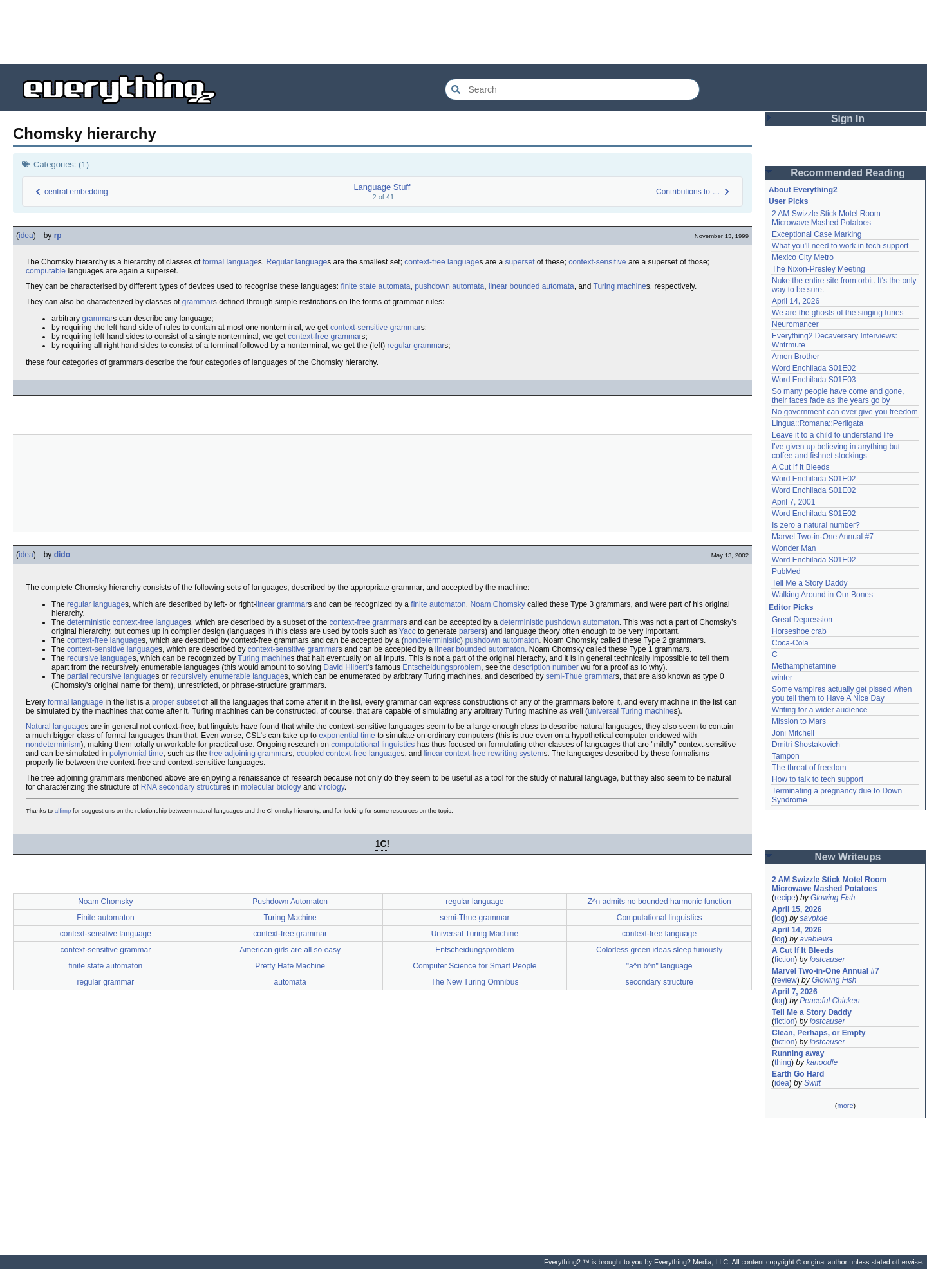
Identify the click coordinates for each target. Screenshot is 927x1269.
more (845, 1105)
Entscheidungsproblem (441, 667)
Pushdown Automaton (290, 901)
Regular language (297, 261)
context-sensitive (597, 261)
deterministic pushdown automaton (559, 622)
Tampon (786, 756)
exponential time (347, 735)
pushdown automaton (502, 640)
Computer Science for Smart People (474, 965)
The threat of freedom (809, 767)
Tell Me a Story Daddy (809, 583)
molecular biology (271, 787)
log (779, 918)
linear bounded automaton (480, 649)
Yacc (407, 631)
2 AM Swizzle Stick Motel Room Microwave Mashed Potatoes (826, 218)
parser (470, 631)
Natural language (55, 726)
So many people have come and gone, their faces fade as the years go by (838, 396)
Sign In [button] (848, 118)
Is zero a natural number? (816, 525)
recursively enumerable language (228, 676)
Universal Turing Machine (474, 933)
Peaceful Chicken (829, 1000)
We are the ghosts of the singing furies (838, 312)
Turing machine (620, 286)
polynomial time (136, 753)
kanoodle (822, 1062)
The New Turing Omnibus (474, 981)
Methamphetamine (804, 666)
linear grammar (282, 604)
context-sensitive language (112, 649)
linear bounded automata (531, 286)
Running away (798, 1053)
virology (331, 787)
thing (782, 1062)
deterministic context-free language (127, 622)
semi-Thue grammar (580, 676)
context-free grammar (325, 336)
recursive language (99, 658)
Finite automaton (105, 917)
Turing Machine (289, 917)
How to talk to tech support (817, 779)
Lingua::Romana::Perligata (817, 423)
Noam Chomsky (497, 604)
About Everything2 (803, 189)
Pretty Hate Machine (290, 965)
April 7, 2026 (795, 991)
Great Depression (802, 619)
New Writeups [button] (848, 856)
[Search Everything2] (572, 89)
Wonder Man (794, 548)
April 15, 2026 (796, 909)
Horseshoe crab (799, 631)
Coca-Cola (790, 642)
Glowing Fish (832, 897)
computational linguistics (373, 744)
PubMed (786, 571)
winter (782, 677)
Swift (812, 1083)
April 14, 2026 (795, 301)
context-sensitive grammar (375, 327)
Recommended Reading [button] (848, 172)
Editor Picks (791, 607)
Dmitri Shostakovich (806, 744)
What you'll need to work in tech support (840, 245)
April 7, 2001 (793, 501)
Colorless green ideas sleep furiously (659, 949)
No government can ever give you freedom (845, 411)
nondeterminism (53, 744)
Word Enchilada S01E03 (814, 379)
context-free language (441, 261)
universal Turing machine (630, 711)
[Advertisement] (463, 32)
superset (519, 261)
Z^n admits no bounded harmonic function (659, 901)
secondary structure (193, 787)
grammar (197, 301)
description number (546, 667)
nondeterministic (432, 640)
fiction (784, 959)
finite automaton (438, 604)
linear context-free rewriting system (483, 753)
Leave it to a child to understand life (833, 435)
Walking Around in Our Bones (822, 594)
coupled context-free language (348, 753)
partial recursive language (111, 676)
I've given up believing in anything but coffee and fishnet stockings (836, 451)
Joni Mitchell (793, 732)
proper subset (175, 702)
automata (290, 981)
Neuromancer (795, 324)
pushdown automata (449, 286)
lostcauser (827, 959)
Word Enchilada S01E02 (814, 368)
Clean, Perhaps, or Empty (818, 1032)
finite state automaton (106, 965)
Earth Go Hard (798, 1074)
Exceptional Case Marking (816, 234)
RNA (149, 787)
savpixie (813, 918)
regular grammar (416, 345)
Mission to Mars (799, 721)
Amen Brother (795, 356)
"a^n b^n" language (659, 965)
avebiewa (816, 938)
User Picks (788, 201)
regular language (96, 604)
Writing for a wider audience (820, 709)
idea (26, 235)
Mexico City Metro (803, 257)
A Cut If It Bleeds (800, 467)
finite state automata (375, 286)
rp (58, 235)
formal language (230, 261)
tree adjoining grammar (248, 753)
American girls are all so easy (290, 949)
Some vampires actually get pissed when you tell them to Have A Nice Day (842, 694)
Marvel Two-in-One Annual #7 (823, 536)
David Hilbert (345, 667)
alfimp (63, 810)
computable (46, 270)
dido (62, 554)
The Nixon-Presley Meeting (818, 268)
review (785, 980)
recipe (785, 897)
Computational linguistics (659, 917)
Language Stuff (381, 187)
